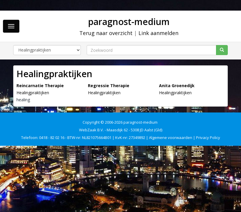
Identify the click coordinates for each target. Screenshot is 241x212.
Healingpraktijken (32, 92)
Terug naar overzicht (106, 33)
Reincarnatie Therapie (40, 85)
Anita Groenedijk (177, 85)
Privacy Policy (208, 137)
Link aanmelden (158, 33)
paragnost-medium (129, 22)
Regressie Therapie (108, 85)
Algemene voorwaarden (170, 137)
